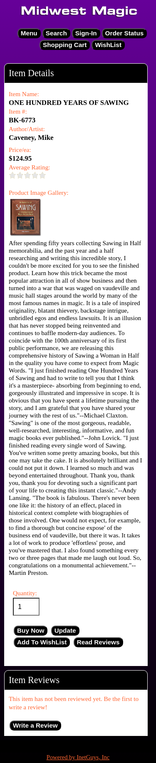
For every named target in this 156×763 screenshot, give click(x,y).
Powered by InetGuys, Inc (78, 757)
